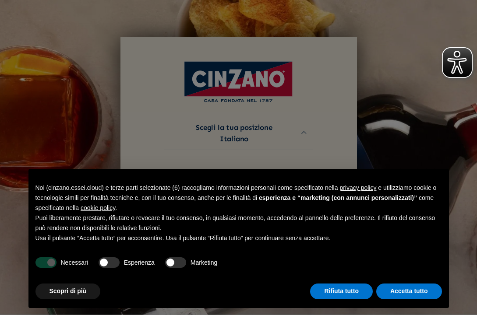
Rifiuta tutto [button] (341, 290)
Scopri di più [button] (68, 290)
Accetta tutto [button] (409, 290)
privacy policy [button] (357, 187)
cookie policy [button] (98, 207)
